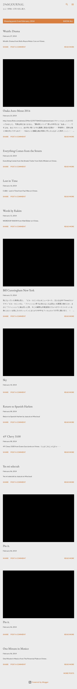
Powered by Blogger (38, 682)
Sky (5, 380)
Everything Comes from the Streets (22, 151)
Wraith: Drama (11, 31)
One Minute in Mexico (16, 648)
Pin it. (6, 546)
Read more (69, 47)
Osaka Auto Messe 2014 (16, 111)
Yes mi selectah (11, 466)
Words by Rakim (12, 211)
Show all (68, 21)
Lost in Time (10, 181)
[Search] (66, 4)
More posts (68, 673)
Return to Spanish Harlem (18, 406)
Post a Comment (18, 47)
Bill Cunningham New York (18, 290)
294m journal (13, 4)
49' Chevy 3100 (12, 436)
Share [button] (5, 47)
